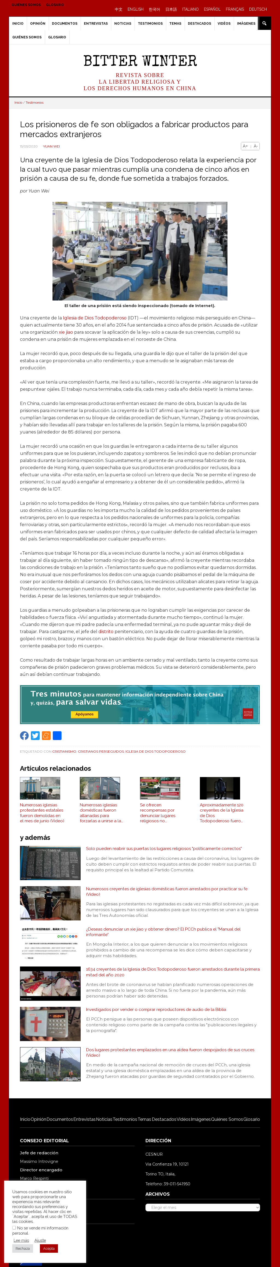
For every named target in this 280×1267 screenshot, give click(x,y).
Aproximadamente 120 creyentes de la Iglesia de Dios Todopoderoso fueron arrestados (221, 816)
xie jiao (66, 332)
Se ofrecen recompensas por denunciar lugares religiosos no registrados (157, 816)
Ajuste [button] (40, 1240)
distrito (105, 631)
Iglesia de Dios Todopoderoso (95, 318)
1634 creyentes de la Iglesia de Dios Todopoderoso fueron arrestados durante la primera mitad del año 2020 (167, 975)
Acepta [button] (49, 1248)
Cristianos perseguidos (101, 751)
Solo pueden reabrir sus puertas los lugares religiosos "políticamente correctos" (165, 851)
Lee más (21, 1240)
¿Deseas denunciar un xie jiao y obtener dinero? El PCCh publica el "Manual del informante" (164, 935)
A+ (245, 146)
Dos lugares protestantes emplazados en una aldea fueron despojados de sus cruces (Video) (172, 1055)
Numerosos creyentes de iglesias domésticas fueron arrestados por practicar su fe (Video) (169, 894)
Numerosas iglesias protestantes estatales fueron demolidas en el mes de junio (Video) (42, 815)
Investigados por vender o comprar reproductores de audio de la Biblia (157, 1012)
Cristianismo (64, 751)
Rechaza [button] (23, 1248)
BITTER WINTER (140, 62)
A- (256, 146)
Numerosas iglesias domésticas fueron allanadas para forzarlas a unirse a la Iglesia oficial (100, 816)
